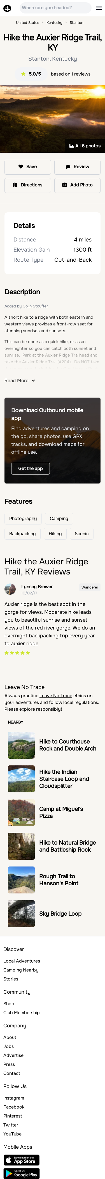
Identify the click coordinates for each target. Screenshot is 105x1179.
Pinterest (12, 1116)
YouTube (12, 1134)
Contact (11, 1073)
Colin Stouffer (35, 306)
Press (9, 1064)
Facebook (13, 1107)
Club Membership (21, 1013)
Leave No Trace (55, 696)
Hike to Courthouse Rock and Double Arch (67, 745)
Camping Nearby (21, 970)
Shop (8, 1004)
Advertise (13, 1055)
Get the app (30, 468)
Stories (10, 979)
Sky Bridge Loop (60, 913)
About (9, 1037)
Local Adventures (21, 961)
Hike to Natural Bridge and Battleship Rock (67, 846)
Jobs (8, 1046)
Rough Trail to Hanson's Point (58, 880)
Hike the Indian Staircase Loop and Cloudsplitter (64, 779)
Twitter (10, 1125)
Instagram (13, 1098)
